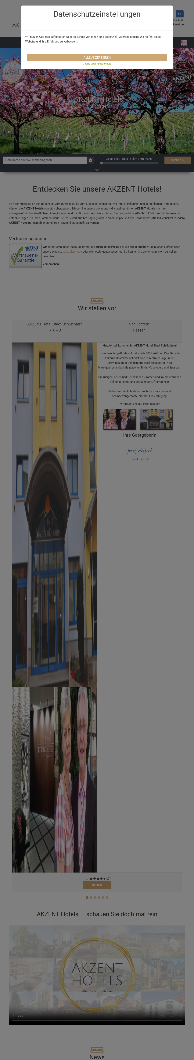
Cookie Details (90, 63)
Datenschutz (104, 63)
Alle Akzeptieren (97, 57)
